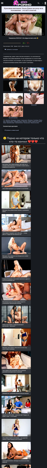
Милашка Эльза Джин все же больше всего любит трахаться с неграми (12, 201)
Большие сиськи (34, 92)
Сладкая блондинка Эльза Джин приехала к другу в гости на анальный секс (33, 202)
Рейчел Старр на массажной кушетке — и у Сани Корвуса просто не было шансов (12, 300)
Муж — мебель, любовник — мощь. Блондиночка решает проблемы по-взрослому (34, 400)
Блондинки (13, 120)
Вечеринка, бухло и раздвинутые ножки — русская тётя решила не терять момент (11, 320)
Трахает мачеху (34, 79)
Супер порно (24, 120)
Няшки (29, 121)
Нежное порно (9, 121)
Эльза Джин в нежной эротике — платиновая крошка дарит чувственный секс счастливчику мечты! (33, 340)
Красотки (25, 121)
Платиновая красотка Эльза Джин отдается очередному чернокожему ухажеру (11, 221)
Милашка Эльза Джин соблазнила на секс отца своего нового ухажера (12, 240)
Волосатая (34, 105)
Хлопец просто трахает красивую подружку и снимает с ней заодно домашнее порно (34, 300)
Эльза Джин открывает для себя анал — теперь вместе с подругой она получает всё (34, 182)
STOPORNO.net (7, 456)
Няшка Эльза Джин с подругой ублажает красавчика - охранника (34, 220)
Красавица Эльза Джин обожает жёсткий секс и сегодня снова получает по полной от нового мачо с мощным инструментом (12, 161)
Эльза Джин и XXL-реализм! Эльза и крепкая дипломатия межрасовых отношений (34, 241)
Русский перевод (13, 117)
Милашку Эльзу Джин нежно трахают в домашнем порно (12, 181)
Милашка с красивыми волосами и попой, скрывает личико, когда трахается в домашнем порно (34, 439)
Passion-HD (35, 121)
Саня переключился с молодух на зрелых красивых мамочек (33, 279)
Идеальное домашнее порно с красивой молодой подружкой (10, 438)
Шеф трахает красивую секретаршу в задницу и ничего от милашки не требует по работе (34, 320)
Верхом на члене (35, 122)
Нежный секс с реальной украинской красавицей (12, 260)
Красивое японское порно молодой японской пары (34, 359)
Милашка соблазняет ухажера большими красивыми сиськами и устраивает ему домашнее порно (11, 380)
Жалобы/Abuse (23, 462)
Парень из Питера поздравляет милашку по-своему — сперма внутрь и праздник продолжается (12, 339)
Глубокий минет (19, 122)
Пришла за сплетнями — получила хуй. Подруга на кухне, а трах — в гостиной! (34, 261)
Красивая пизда (10, 122)
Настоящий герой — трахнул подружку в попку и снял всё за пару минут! (34, 419)
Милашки (30, 120)
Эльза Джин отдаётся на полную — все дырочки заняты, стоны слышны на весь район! (11, 280)
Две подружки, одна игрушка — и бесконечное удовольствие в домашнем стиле (11, 400)
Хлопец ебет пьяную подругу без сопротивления (33, 379)
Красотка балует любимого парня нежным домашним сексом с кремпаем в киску (11, 419)
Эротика (13, 92)
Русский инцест (13, 79)
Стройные (35, 120)
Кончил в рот (27, 122)
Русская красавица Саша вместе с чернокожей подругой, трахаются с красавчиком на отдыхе (11, 360)
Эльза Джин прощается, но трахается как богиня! (34, 160)
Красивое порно (18, 121)
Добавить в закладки (11, 49)
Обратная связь (23, 464)
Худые (18, 120)
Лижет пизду (13, 105)
